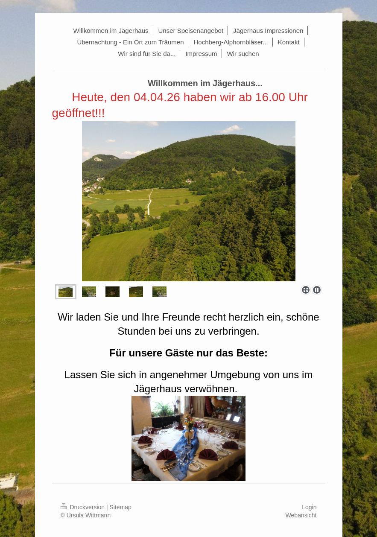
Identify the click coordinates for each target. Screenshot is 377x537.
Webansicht (301, 515)
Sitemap (121, 507)
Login (309, 507)
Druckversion (83, 507)
